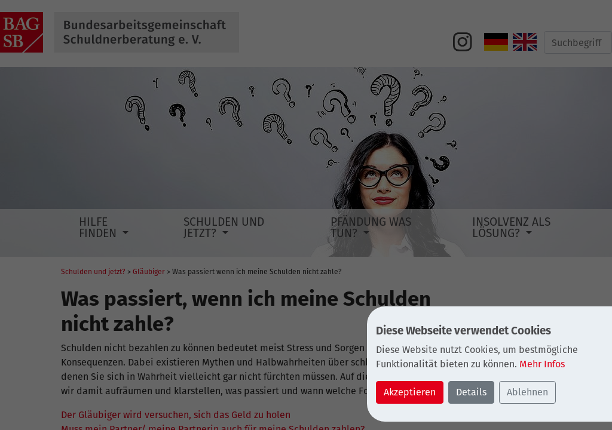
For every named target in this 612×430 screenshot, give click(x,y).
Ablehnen (527, 392)
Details (471, 392)
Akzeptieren (410, 392)
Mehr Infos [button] (542, 364)
